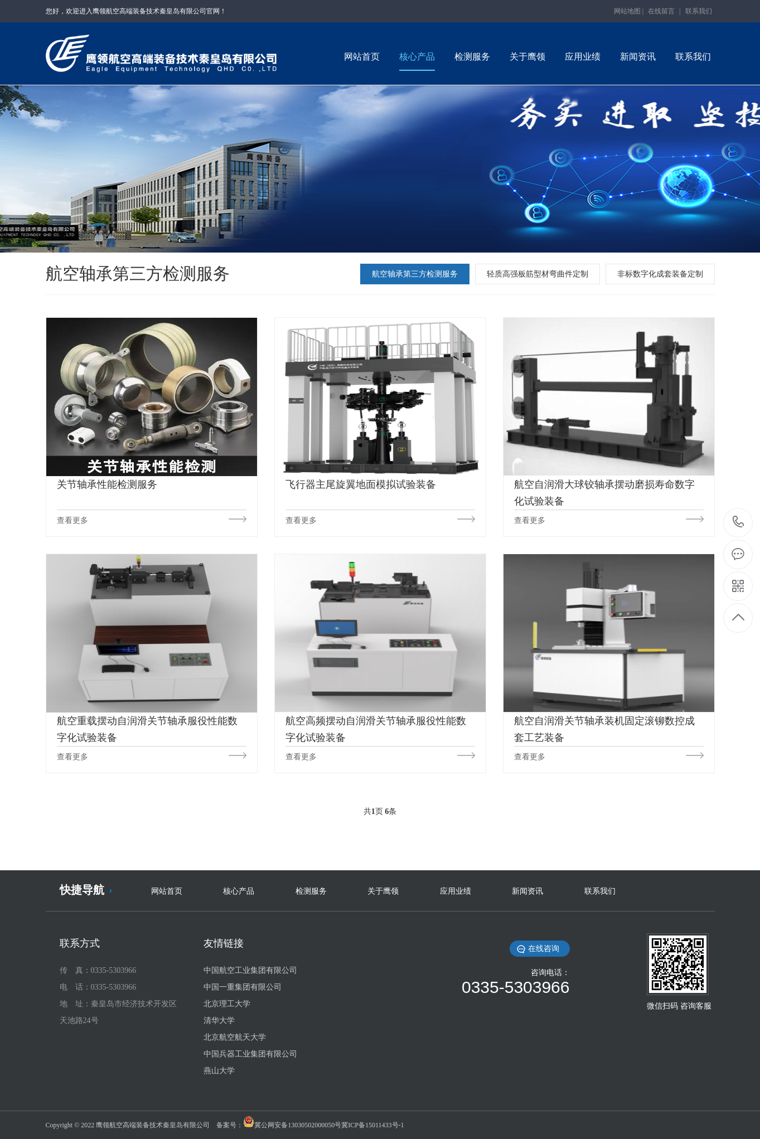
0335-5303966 (738, 522)
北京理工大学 (227, 1004)
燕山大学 (219, 1071)
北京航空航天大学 (235, 1037)
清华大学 (219, 1020)
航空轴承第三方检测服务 (415, 274)
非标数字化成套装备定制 (660, 274)
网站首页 (166, 891)
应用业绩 (455, 891)
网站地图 (627, 11)
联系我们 (698, 11)
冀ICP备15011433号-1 (372, 1125)
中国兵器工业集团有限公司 (250, 1054)
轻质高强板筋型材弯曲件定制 (537, 274)
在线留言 (661, 11)
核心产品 (238, 891)
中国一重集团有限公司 (243, 987)
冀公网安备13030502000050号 (297, 1125)
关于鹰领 (383, 891)
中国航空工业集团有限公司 (250, 970)
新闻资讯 (527, 891)
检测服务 (311, 891)
